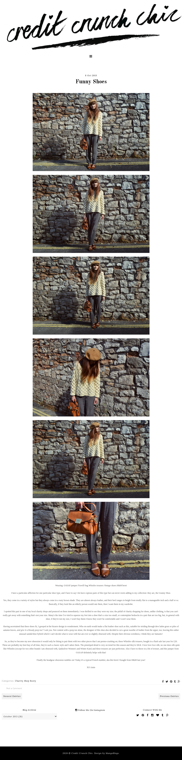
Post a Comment (14, 688)
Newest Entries (12, 696)
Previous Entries (169, 696)
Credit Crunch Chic (82, 753)
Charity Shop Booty (25, 681)
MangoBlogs (112, 753)
